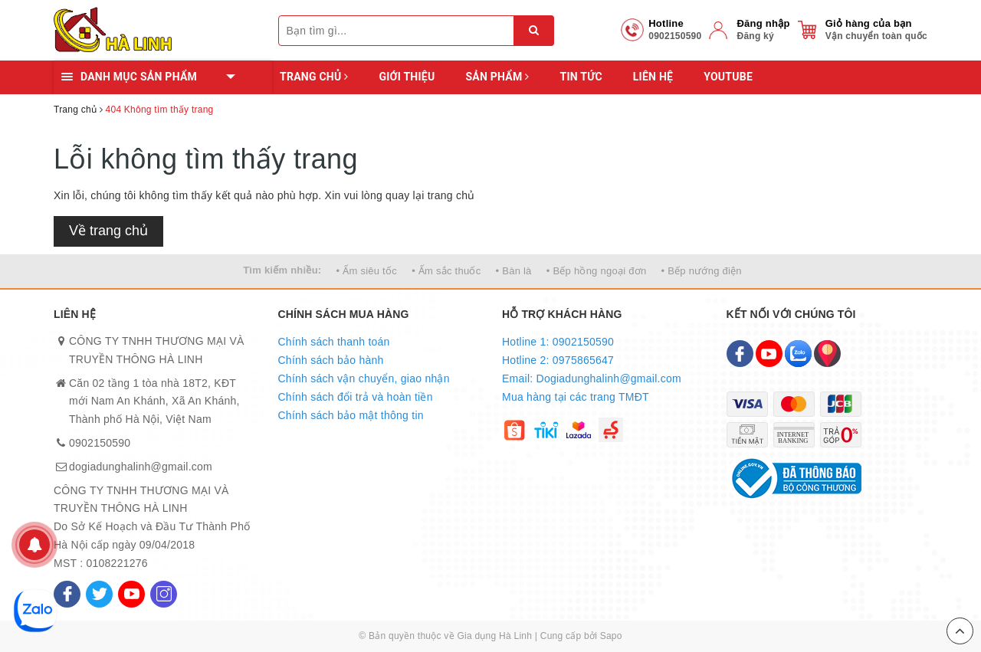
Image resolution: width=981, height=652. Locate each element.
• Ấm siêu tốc (366, 271)
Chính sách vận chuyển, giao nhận (364, 378)
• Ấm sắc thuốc (446, 271)
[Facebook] (67, 594)
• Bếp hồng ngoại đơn (596, 271)
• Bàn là (514, 271)
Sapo (611, 636)
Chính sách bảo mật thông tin (351, 415)
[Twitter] (99, 594)
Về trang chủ (108, 230)
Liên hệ (653, 76)
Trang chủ (314, 76)
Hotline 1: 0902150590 (558, 342)
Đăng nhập (763, 23)
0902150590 (99, 443)
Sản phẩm (497, 76)
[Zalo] (798, 353)
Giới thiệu (407, 76)
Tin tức (580, 76)
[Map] (827, 353)
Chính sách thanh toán (334, 342)
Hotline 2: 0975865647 (558, 360)
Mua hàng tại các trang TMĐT (575, 397)
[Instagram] (163, 594)
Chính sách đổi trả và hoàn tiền (355, 397)
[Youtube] (131, 594)
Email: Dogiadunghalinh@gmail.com (591, 378)
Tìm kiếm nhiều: (282, 270)
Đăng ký (755, 36)
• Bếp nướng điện (701, 271)
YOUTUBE (728, 76)
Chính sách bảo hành (331, 360)
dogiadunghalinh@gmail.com (140, 466)
